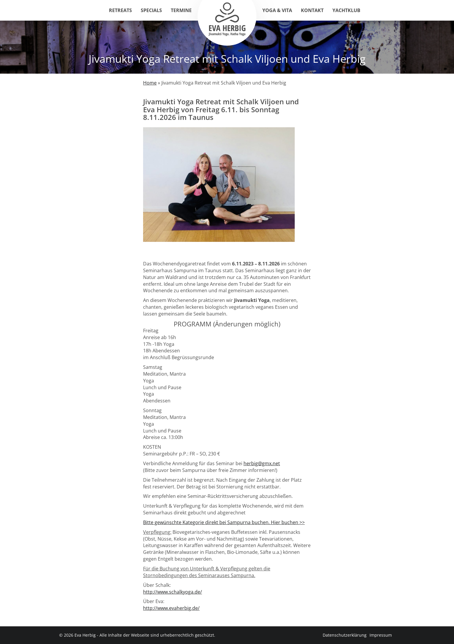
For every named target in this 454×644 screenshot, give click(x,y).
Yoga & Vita (277, 10)
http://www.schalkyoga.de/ (172, 592)
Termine (181, 10)
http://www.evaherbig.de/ (171, 608)
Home (150, 83)
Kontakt (312, 10)
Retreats (120, 10)
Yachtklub (346, 10)
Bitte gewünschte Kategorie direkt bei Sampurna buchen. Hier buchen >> (224, 522)
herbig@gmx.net (261, 463)
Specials (151, 10)
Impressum (381, 635)
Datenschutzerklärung (345, 635)
